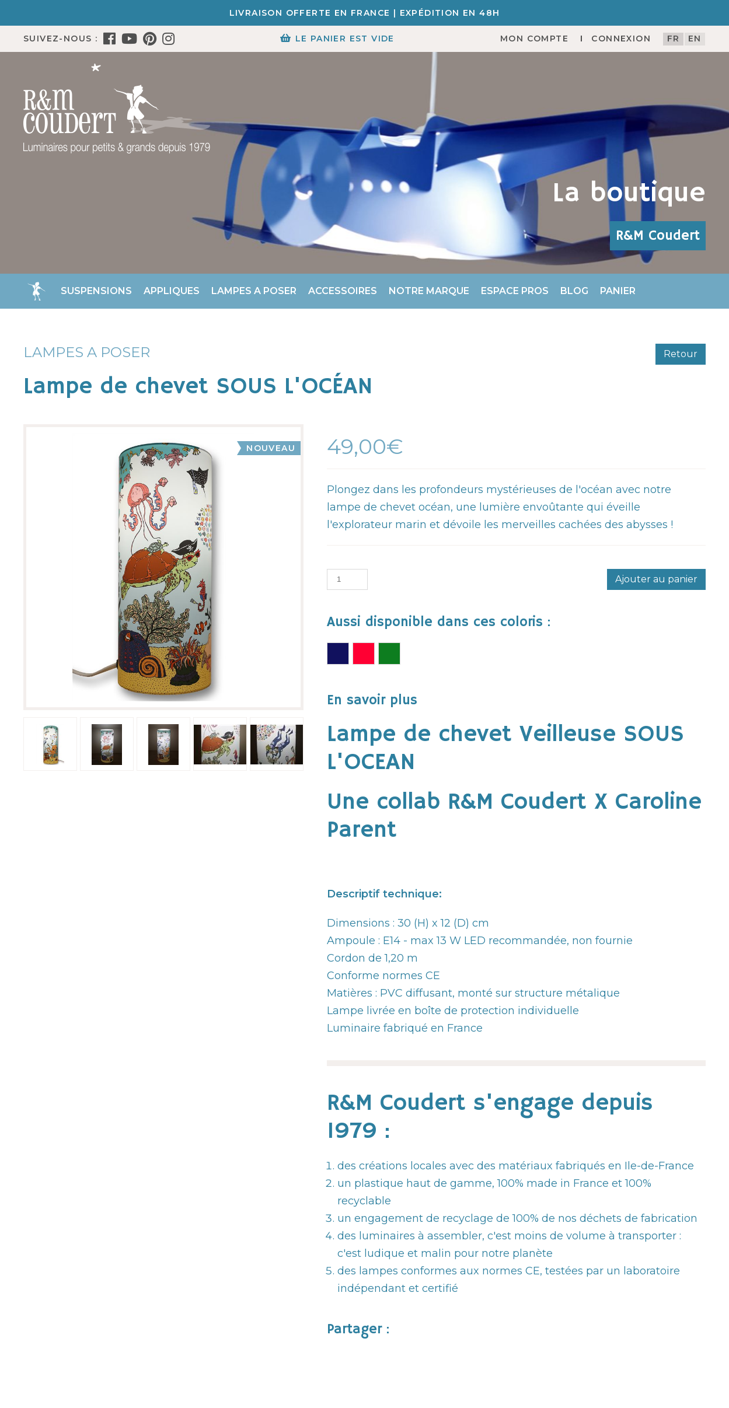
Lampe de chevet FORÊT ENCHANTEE (364, 653)
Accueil (36, 291)
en (695, 38)
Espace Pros (515, 290)
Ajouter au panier (656, 579)
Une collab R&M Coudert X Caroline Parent (514, 816)
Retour (680, 353)
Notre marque (429, 290)
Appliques (172, 290)
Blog (574, 290)
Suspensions (96, 290)
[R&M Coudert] (116, 108)
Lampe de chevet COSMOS (338, 653)
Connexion (621, 38)
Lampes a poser (254, 290)
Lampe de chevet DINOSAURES (389, 653)
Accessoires (342, 290)
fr (673, 38)
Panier (618, 290)
